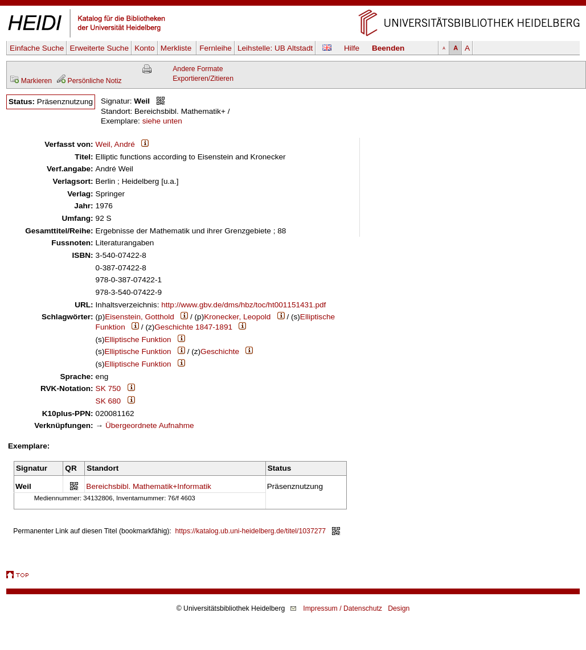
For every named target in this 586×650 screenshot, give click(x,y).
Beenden (388, 48)
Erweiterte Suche (99, 48)
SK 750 (108, 388)
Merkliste (177, 48)
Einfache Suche (37, 48)
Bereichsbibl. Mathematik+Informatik (148, 486)
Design (398, 608)
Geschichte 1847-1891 (193, 327)
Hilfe (351, 48)
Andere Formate (198, 69)
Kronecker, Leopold (237, 316)
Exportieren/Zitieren (203, 79)
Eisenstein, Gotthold (139, 316)
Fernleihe (215, 48)
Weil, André (115, 144)
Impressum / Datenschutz (342, 608)
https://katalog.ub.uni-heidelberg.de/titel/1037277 (250, 531)
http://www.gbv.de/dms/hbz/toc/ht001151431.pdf (243, 305)
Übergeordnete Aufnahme (149, 425)
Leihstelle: (275, 48)
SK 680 (108, 401)
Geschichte (219, 351)
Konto (144, 48)
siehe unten (162, 121)
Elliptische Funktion (137, 339)
